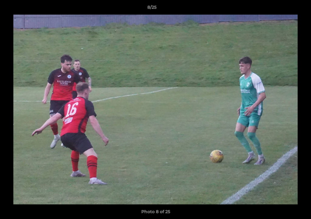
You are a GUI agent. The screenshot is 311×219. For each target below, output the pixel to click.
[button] (285, 9)
